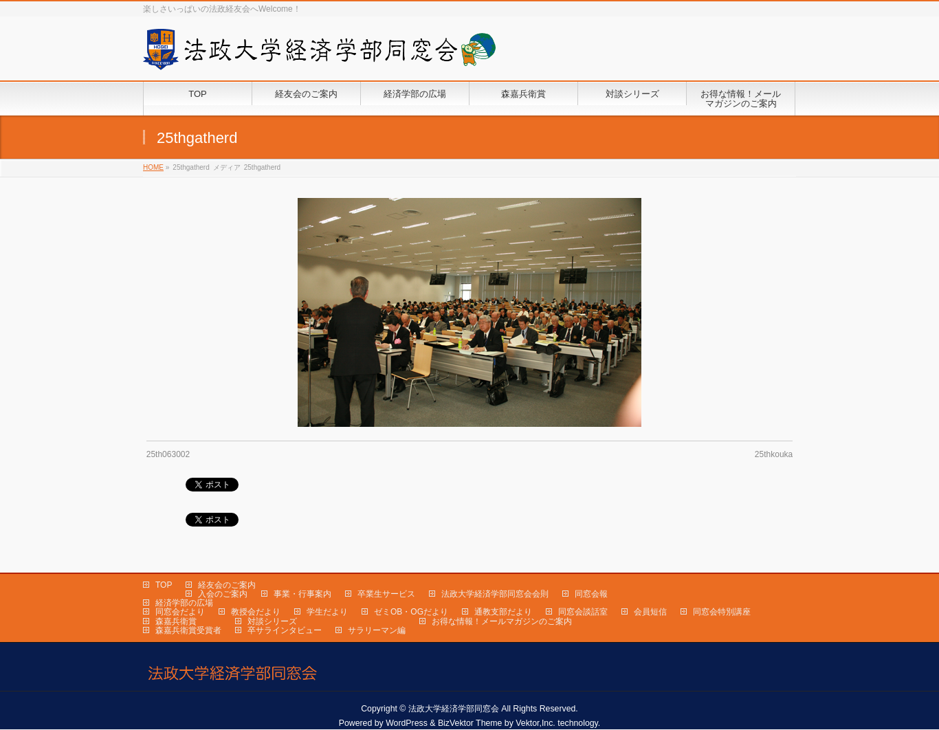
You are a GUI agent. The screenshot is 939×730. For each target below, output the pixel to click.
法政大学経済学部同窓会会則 (495, 594)
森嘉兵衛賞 (176, 621)
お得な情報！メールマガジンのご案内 (502, 621)
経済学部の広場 (184, 603)
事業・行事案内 (302, 594)
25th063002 (168, 454)
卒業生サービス (386, 594)
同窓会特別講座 (722, 612)
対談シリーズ (272, 621)
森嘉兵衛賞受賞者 (188, 630)
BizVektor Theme (470, 723)
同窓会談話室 (583, 612)
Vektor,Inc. (535, 723)
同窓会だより (180, 612)
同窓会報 (591, 594)
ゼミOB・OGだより (411, 612)
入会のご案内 (222, 594)
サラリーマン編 (377, 630)
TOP (163, 585)
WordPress (407, 723)
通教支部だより (503, 612)
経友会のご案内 (227, 585)
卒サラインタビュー (284, 630)
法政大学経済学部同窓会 (453, 709)
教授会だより (255, 612)
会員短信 (650, 612)
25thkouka (774, 454)
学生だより (327, 612)
